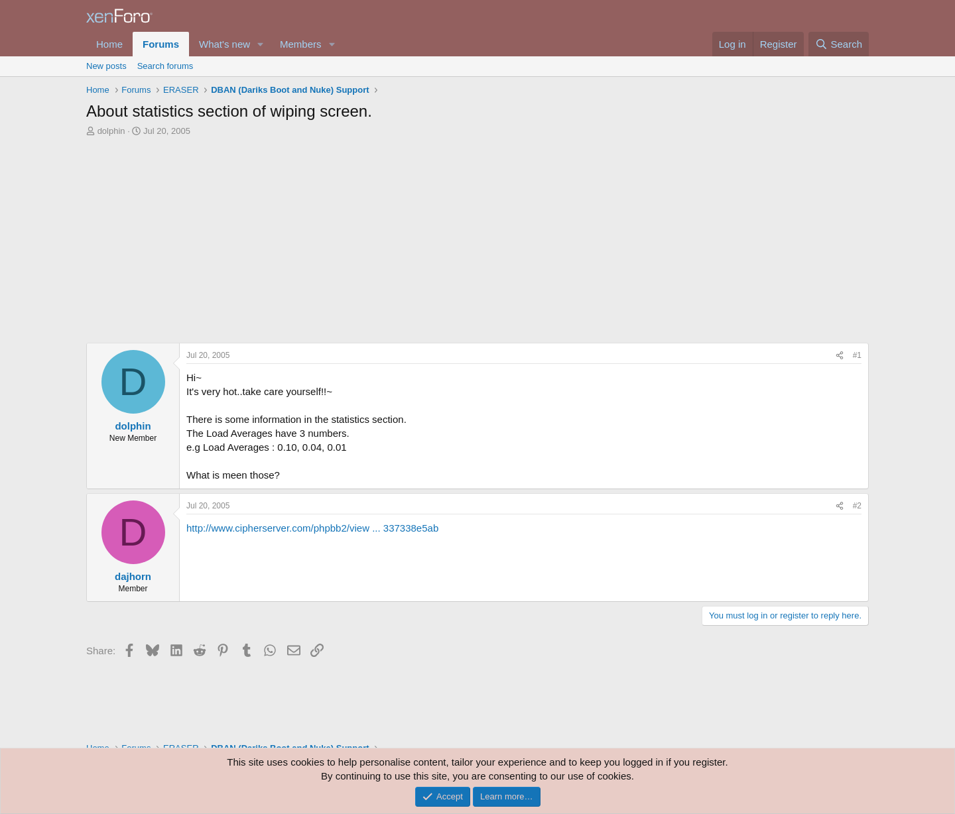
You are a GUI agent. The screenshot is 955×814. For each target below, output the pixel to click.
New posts (106, 66)
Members (301, 44)
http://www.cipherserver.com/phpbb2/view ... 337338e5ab (312, 528)
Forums (161, 44)
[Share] (839, 355)
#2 (857, 505)
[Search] (838, 44)
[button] (260, 44)
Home (109, 44)
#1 (857, 355)
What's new (224, 44)
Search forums (165, 66)
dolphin (111, 131)
